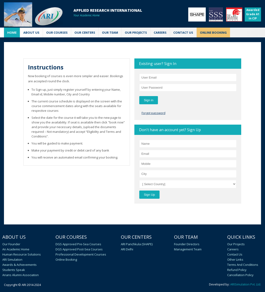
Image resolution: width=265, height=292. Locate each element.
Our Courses (71, 237)
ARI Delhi (127, 249)
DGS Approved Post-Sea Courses (79, 249)
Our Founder (11, 244)
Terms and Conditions (242, 265)
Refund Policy (237, 270)
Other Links (235, 259)
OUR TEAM (110, 32)
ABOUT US (31, 32)
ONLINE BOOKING (213, 32)
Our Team (186, 237)
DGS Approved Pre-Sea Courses (78, 244)
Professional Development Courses (81, 254)
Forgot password (153, 113)
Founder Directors (186, 244)
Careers (233, 249)
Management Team (188, 249)
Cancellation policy (240, 275)
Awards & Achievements (19, 265)
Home (12, 32)
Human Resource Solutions (21, 254)
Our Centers (136, 237)
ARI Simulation (12, 259)
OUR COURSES (57, 32)
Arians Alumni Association (20, 275)
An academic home (15, 249)
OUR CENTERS (84, 32)
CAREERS (160, 32)
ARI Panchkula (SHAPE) (137, 244)
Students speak (13, 270)
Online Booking (66, 259)
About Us (14, 237)
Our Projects (136, 32)
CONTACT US (183, 32)
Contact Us (234, 254)
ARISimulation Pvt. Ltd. (245, 284)
